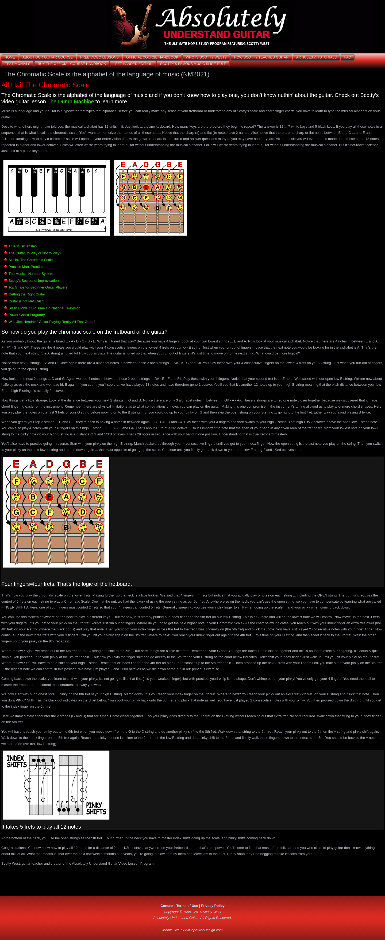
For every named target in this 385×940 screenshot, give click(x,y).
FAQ (347, 57)
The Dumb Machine (70, 101)
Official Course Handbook (152, 57)
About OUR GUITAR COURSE (47, 57)
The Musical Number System (31, 274)
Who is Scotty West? (206, 57)
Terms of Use (187, 906)
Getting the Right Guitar (27, 294)
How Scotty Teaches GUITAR (261, 57)
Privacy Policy (213, 906)
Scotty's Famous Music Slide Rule (193, 64)
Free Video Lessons (99, 57)
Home (10, 57)
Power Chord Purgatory (27, 315)
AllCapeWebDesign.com (204, 930)
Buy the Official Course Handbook (72, 64)
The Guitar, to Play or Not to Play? (35, 253)
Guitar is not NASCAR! (26, 301)
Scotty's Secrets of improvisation (34, 281)
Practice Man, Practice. (26, 267)
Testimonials (17, 64)
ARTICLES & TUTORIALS (316, 57)
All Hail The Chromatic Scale (31, 260)
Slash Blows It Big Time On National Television (44, 308)
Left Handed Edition (132, 64)
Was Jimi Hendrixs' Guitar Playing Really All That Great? (52, 322)
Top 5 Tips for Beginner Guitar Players (38, 287)
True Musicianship (23, 246)
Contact (166, 906)
